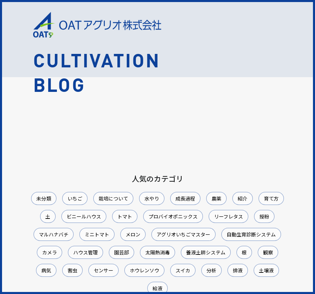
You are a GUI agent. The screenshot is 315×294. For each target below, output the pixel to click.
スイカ (183, 270)
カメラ (49, 252)
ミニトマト (97, 234)
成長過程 (185, 198)
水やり (151, 198)
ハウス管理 (85, 252)
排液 (238, 270)
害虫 (72, 270)
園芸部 (121, 252)
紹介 (243, 198)
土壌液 (266, 270)
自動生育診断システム (251, 234)
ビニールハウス (84, 216)
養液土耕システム (205, 252)
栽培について (113, 198)
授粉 (264, 216)
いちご (75, 198)
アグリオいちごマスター (183, 234)
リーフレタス (228, 216)
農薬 (216, 198)
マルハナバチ (53, 234)
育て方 (271, 198)
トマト (124, 216)
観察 (268, 252)
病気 (46, 270)
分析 (211, 270)
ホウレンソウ (144, 270)
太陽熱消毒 (157, 252)
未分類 (43, 198)
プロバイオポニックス (173, 216)
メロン (133, 234)
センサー (103, 270)
